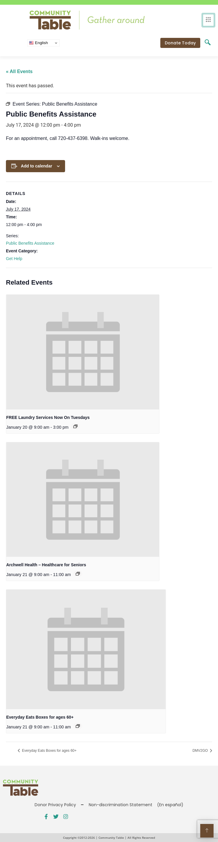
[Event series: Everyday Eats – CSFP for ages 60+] (78, 726)
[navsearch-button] (208, 43)
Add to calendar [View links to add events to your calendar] (36, 166)
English (38, 43)
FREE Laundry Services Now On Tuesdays (48, 417)
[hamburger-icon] (208, 20)
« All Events (19, 71)
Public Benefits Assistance (30, 243)
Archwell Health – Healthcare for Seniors (46, 564)
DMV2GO (201, 751)
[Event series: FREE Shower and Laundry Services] (75, 426)
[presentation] (82, 352)
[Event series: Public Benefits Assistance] (78, 573)
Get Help (14, 258)
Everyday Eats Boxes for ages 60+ (40, 717)
